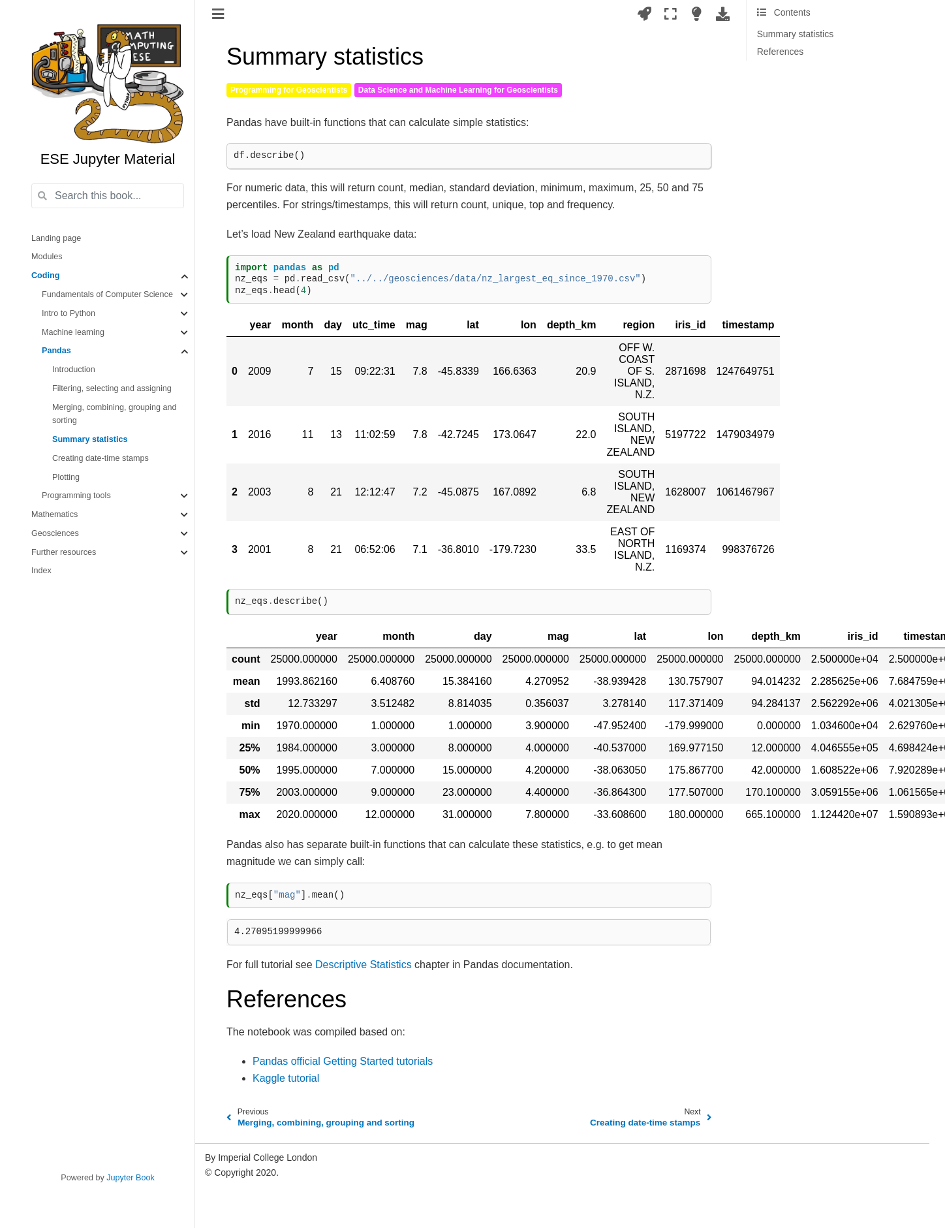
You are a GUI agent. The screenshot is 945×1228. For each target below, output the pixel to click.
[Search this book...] (107, 195)
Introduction (73, 369)
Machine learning (73, 332)
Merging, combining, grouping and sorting (114, 414)
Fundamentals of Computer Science (107, 294)
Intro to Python (68, 313)
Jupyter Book (130, 1177)
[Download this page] (723, 14)
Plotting (66, 477)
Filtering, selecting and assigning (112, 388)
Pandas (56, 350)
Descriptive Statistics (363, 964)
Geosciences (55, 533)
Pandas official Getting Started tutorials (343, 1061)
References (780, 51)
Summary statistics (90, 439)
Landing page (56, 238)
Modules (47, 256)
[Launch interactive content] (644, 14)
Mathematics (54, 514)
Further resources (63, 552)
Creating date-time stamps (100, 458)
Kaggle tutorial (286, 1078)
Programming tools (76, 495)
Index (41, 570)
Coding (45, 275)
